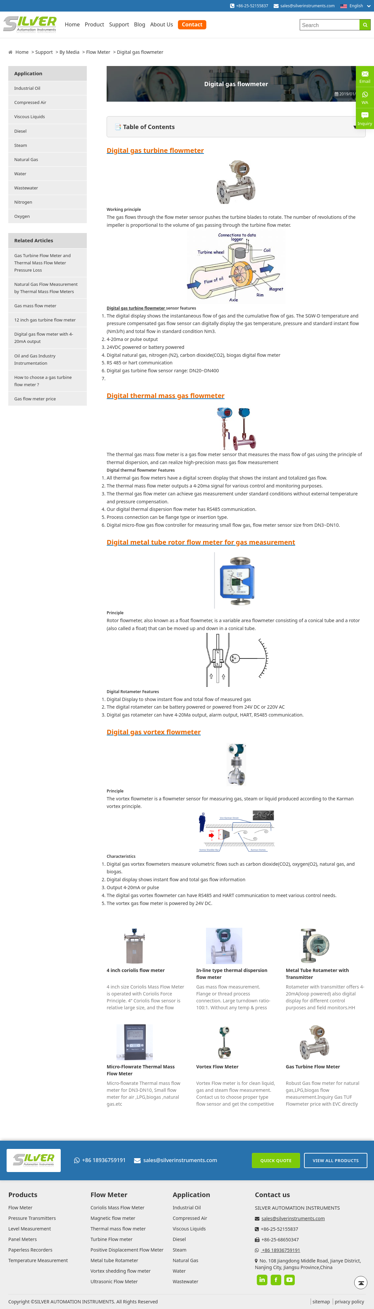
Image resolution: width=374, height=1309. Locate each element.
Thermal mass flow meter (118, 1228)
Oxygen (22, 216)
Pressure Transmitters (32, 1218)
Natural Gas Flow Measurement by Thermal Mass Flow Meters (46, 287)
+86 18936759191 (100, 1160)
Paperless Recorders (30, 1250)
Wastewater (26, 188)
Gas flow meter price (35, 399)
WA (365, 97)
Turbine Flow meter (111, 1239)
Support (119, 24)
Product (94, 24)
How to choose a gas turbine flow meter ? (43, 380)
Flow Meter (98, 52)
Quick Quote (276, 1160)
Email (365, 76)
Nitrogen (23, 202)
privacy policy (349, 1301)
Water (20, 174)
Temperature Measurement (38, 1260)
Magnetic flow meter (112, 1218)
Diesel (20, 131)
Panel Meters (22, 1239)
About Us (161, 24)
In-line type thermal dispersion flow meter (232, 973)
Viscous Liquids (29, 116)
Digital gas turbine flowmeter (136, 308)
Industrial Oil (27, 88)
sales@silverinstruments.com (307, 6)
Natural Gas (26, 159)
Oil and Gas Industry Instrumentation (34, 359)
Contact (192, 24)
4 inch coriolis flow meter (136, 970)
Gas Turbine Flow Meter (313, 1066)
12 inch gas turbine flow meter (45, 320)
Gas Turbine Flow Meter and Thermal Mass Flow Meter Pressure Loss (42, 262)
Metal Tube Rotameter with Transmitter (317, 973)
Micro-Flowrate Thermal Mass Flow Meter (141, 1070)
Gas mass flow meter (35, 306)
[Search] (364, 24)
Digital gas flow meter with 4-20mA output (43, 337)
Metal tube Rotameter (114, 1260)
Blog (139, 24)
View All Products (336, 1160)
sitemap (321, 1301)
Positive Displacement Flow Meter (126, 1250)
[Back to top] (360, 1282)
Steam (20, 145)
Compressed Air (30, 102)
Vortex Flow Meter (217, 1066)
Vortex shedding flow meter (120, 1271)
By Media (69, 52)
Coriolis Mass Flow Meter (117, 1207)
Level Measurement (29, 1228)
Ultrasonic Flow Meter (114, 1281)
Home (72, 24)
